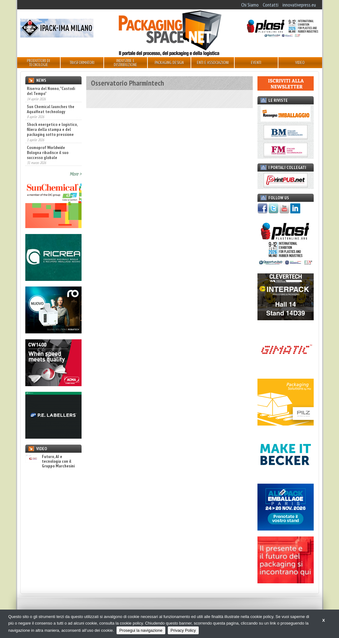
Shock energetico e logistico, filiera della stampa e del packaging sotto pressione (52, 129)
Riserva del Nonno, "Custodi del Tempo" (51, 91)
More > (76, 174)
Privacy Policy (183, 630)
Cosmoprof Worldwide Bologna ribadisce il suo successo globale (47, 152)
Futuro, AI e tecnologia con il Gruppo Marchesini (50, 461)
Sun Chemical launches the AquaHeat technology (50, 109)
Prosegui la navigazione (140, 630)
